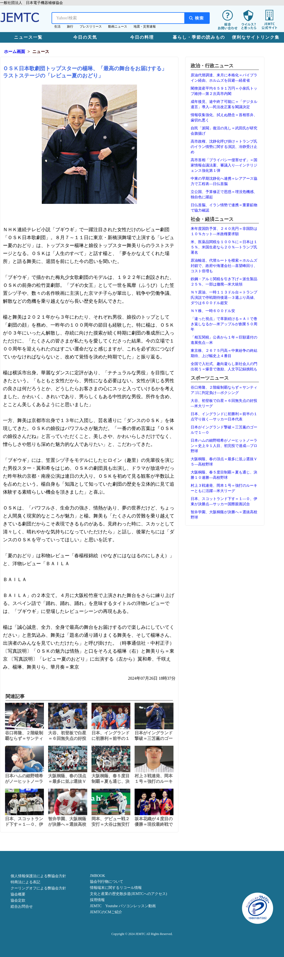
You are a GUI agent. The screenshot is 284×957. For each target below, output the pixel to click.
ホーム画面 (14, 51)
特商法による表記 (25, 882)
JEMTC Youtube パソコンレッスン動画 (123, 906)
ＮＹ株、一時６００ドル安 (213, 311)
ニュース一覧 (28, 37)
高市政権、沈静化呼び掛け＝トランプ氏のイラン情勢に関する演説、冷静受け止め (224, 146)
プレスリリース (91, 26)
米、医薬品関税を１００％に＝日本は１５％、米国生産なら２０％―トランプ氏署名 (224, 247)
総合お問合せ (22, 906)
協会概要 (18, 894)
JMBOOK (97, 876)
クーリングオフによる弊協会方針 (38, 888)
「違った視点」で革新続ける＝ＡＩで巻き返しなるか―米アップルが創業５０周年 (224, 324)
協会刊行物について (106, 882)
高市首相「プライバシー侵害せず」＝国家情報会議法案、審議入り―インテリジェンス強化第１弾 (224, 165)
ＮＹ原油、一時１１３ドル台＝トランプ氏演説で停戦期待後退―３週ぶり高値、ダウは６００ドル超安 (224, 297)
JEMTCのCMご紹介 (106, 912)
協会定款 (18, 900)
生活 (57, 26)
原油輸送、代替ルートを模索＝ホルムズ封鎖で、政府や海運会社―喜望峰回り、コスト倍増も (224, 265)
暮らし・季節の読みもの (199, 37)
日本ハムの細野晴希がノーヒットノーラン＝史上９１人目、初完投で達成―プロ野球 (224, 445)
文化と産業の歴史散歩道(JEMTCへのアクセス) (128, 894)
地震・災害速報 (145, 26)
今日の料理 (142, 37)
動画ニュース (117, 26)
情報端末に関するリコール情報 (116, 888)
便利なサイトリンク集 (256, 37)
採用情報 (97, 900)
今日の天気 (85, 37)
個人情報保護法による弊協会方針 (38, 876)
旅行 (70, 26)
